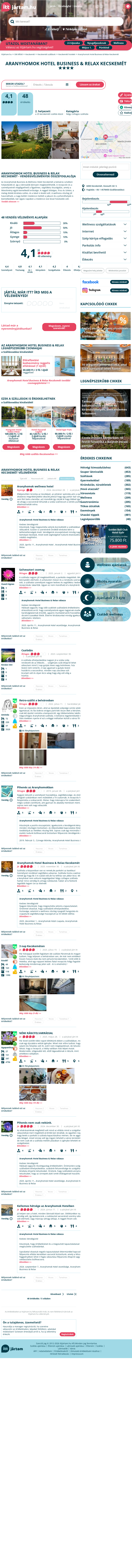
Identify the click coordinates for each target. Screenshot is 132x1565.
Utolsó (70, 1294)
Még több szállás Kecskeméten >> (39, 454)
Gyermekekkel (89, 480)
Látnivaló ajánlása (75, 1346)
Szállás (99, 1346)
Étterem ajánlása (56, 1346)
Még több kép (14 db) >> (30, 767)
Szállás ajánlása (37, 1346)
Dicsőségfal (64, 6)
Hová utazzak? (119, 358)
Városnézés (87, 493)
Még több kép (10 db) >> (30, 1102)
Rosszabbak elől (67, 478)
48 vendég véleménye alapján (24, 217)
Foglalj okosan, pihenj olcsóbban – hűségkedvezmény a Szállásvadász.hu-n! (105, 332)
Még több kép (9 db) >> (30, 1013)
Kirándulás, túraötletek (95, 484)
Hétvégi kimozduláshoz (112, 393)
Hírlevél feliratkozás (59, 1353)
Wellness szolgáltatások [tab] (99, 224)
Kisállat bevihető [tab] (94, 252)
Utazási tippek (88, 360)
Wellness (119, 43)
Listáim (78, 6)
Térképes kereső (76, 29)
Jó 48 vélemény (45, 253)
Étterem (90, 1346)
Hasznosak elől (37, 478)
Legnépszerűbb (88, 397)
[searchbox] (66, 21)
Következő (55, 1294)
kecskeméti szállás (49, 114)
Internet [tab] (88, 231)
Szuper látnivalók (89, 395)
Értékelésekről (61, 1351)
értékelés (25, 98)
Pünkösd (104, 47)
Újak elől (23, 478)
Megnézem (13, 447)
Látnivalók (63, 1348)
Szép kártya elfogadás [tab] (97, 238)
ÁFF (35, 1351)
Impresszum (77, 1353)
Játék (53, 6)
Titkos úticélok (90, 506)
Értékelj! (53, 29)
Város (72, 1348)
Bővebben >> (23, 507)
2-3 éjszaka (73, 43)
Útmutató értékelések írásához (85, 1351)
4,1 (28, 252)
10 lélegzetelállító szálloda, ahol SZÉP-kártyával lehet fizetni (104, 367)
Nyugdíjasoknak (96, 43)
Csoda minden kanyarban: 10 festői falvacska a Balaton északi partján (105, 442)
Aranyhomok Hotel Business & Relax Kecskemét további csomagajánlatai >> (38, 382)
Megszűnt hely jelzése (92, 270)
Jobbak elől (52, 478)
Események (87, 510)
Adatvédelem (45, 1351)
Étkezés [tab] (87, 259)
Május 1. (87, 47)
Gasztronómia (89, 502)
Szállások (107, 324)
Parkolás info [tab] (91, 245)
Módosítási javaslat (117, 270)
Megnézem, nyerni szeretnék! (59, 327)
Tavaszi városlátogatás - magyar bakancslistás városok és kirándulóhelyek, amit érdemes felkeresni (104, 407)
